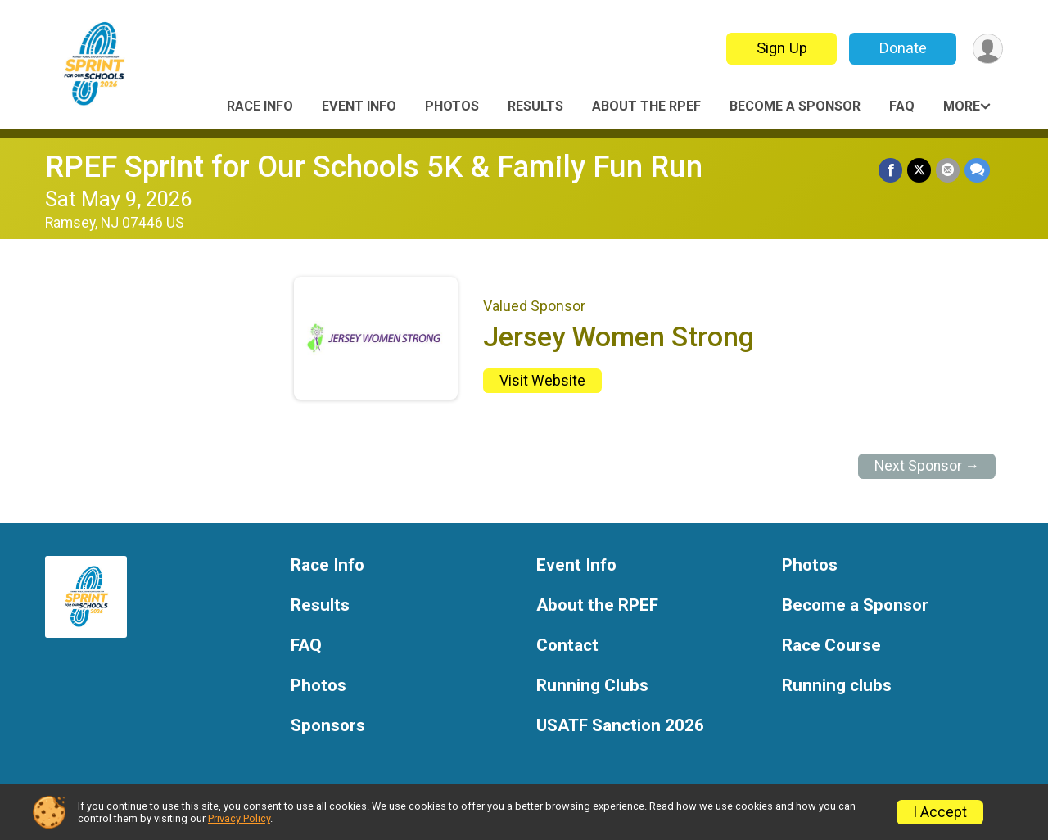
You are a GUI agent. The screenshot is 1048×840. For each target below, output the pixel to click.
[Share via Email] (948, 170)
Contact (567, 645)
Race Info (260, 106)
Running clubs (837, 685)
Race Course (831, 645)
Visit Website (542, 381)
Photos (452, 106)
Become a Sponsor (795, 106)
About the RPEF (646, 106)
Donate (903, 47)
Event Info (359, 106)
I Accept (940, 812)
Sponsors (328, 725)
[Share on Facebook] (890, 170)
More (961, 106)
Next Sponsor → (927, 466)
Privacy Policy (239, 818)
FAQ (902, 106)
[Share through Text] (977, 170)
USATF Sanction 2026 (620, 725)
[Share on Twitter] (919, 170)
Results (535, 106)
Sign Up (782, 47)
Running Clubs (592, 685)
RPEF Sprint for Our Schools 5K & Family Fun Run (373, 166)
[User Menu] (988, 49)
